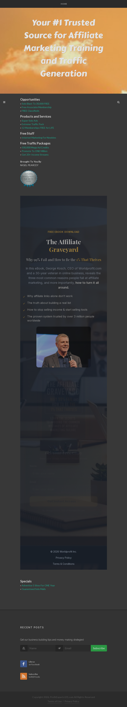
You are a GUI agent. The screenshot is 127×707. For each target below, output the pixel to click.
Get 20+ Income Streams (35, 154)
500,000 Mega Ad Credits (35, 147)
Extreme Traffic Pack (33, 124)
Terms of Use (54, 701)
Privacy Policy (72, 701)
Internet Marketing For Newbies (39, 137)
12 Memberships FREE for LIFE (38, 127)
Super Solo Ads (30, 120)
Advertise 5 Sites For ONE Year (38, 585)
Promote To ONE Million (34, 151)
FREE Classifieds (30, 110)
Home (64, 4)
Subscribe (99, 648)
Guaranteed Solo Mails (34, 589)
